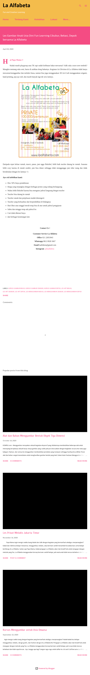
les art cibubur (8, 292)
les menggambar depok (73, 292)
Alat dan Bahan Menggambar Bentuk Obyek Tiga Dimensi (34, 435)
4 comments (15, 461)
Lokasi (54, 19)
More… (66, 19)
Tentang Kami (21, 19)
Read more (82, 461)
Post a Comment (18, 558)
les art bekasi (66, 288)
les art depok (20, 292)
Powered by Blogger (45, 668)
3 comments (15, 655)
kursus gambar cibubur (34, 288)
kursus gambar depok (52, 288)
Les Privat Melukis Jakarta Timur (21, 532)
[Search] (80, 4)
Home (6, 19)
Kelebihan (39, 19)
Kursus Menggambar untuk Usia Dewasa (25, 629)
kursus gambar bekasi (16, 288)
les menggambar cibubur (53, 292)
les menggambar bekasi (34, 292)
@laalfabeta (49, 249)
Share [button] (5, 295)
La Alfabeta (16, 6)
